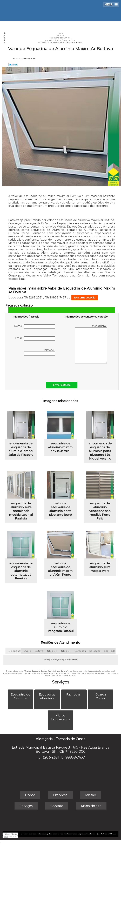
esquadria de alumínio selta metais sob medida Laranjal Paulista (21, 511)
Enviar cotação (62, 385)
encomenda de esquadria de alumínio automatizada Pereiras (20, 571)
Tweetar (13, 64)
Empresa (60, 795)
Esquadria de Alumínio (20, 696)
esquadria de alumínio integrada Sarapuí (61, 627)
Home (30, 795)
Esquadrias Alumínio (47, 696)
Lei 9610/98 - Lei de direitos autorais (60, 675)
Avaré (27, 650)
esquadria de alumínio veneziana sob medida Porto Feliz (100, 511)
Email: (35, 338)
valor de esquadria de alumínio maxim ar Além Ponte (60, 569)
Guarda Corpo (100, 696)
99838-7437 (75, 757)
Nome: (34, 326)
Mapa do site (91, 806)
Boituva (39, 650)
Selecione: (15, 650)
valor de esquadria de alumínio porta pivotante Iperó (60, 509)
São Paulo (109, 650)
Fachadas (73, 694)
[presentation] (34, 368)
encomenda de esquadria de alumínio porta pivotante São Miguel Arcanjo (100, 451)
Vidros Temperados (61, 717)
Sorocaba (80, 650)
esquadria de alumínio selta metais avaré (100, 567)
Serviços (60, 682)
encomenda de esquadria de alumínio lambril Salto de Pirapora (21, 449)
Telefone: (39, 352)
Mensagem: (91, 344)
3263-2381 (50, 757)
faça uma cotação (84, 297)
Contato (56, 806)
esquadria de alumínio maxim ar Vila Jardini (60, 447)
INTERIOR (52, 650)
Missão (90, 795)
